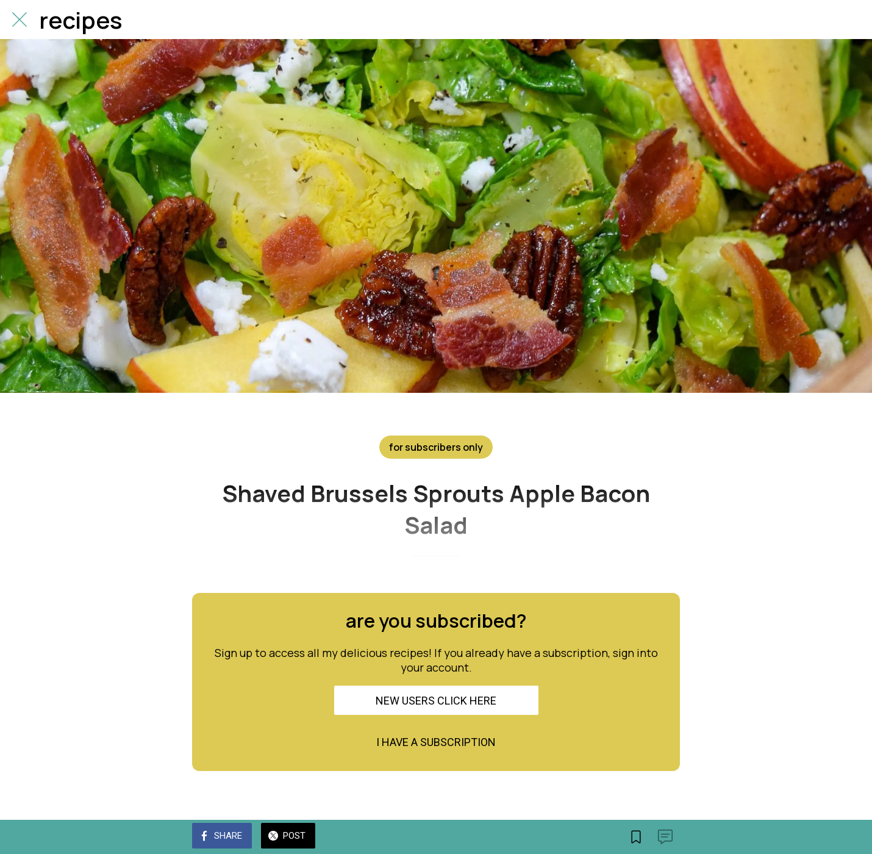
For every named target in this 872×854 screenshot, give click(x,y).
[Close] (19, 19)
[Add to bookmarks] (636, 837)
